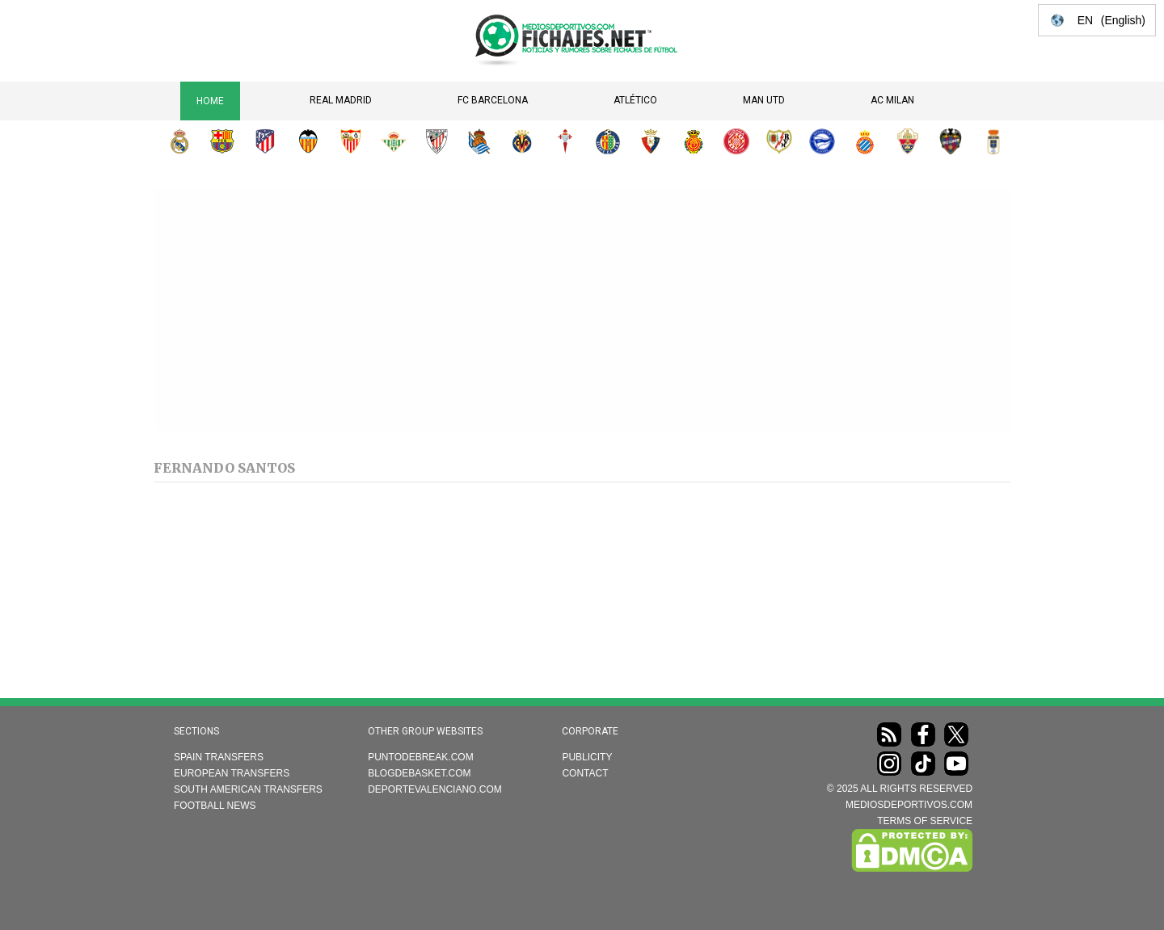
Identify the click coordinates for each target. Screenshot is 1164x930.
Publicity (587, 757)
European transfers (231, 773)
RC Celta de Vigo (565, 141)
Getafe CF (608, 141)
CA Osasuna (651, 141)
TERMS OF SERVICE (924, 821)
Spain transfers (219, 757)
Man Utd (764, 100)
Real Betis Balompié (394, 141)
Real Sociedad (479, 141)
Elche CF (908, 141)
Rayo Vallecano (779, 141)
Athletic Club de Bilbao (436, 141)
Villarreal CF (522, 141)
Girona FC (736, 141)
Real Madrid (341, 100)
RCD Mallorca (693, 141)
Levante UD (951, 141)
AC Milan (892, 100)
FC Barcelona (493, 100)
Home (210, 101)
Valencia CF (308, 141)
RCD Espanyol (865, 141)
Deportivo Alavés (822, 141)
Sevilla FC (351, 141)
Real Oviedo (993, 141)
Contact (585, 773)
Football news (215, 805)
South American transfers (248, 789)
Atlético (635, 100)
